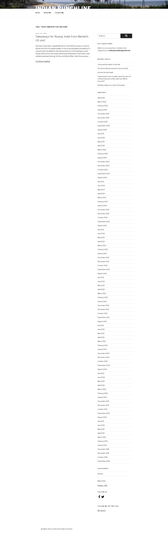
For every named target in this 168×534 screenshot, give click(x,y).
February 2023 (103, 249)
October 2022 (103, 265)
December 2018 (103, 449)
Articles (100, 474)
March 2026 (102, 102)
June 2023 (101, 233)
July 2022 (101, 277)
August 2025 (102, 130)
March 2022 (102, 293)
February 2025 (103, 154)
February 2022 (103, 297)
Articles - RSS (102, 485)
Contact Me (59, 13)
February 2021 (103, 345)
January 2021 (102, 349)
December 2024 (103, 162)
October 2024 (103, 170)
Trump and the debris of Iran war (109, 64)
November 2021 (103, 309)
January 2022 (102, 301)
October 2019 (102, 409)
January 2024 (102, 205)
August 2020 (102, 369)
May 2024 (101, 190)
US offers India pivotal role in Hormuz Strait (113, 68)
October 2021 (102, 313)
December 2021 (103, 305)
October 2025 (103, 122)
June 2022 (101, 281)
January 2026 (102, 110)
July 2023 (101, 229)
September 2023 (104, 221)
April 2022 (101, 289)
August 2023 (102, 225)
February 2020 (103, 393)
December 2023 (103, 210)
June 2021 (101, 329)
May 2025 (101, 142)
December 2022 (103, 257)
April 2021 (101, 337)
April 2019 (101, 433)
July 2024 (101, 182)
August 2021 (102, 321)
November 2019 (103, 405)
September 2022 (104, 269)
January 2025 (102, 158)
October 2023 (103, 217)
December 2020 (104, 353)
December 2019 (103, 401)
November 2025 (103, 118)
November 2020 (104, 357)
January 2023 (102, 253)
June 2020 (101, 377)
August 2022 (102, 273)
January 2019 (102, 445)
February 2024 (103, 201)
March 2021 (102, 341)
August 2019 (102, 417)
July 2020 (101, 373)
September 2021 (104, 317)
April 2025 (101, 146)
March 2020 (102, 389)
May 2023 (101, 237)
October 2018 (102, 457)
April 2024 (101, 193)
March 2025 (102, 150)
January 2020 (102, 397)
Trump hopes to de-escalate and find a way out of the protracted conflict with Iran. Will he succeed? (114, 79)
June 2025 (101, 138)
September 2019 (104, 413)
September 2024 (104, 174)
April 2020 (101, 385)
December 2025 (103, 114)
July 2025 (101, 134)
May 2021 (101, 333)
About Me (47, 13)
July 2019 (101, 421)
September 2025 (104, 126)
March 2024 (102, 197)
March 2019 (102, 437)
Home (37, 13)
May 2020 (101, 381)
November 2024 (103, 166)
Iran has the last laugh (105, 72)
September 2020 (104, 365)
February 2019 (103, 441)
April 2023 (101, 241)
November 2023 (103, 213)
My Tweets (102, 510)
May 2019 (101, 429)
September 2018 (104, 461)
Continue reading (43, 61)
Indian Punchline (63, 8)
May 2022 (101, 285)
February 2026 (103, 106)
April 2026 (101, 98)
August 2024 (102, 177)
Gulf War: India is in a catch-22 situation (111, 85)
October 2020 (103, 361)
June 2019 (101, 425)
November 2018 (103, 453)
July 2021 (101, 325)
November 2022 (103, 261)
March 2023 (102, 245)
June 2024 (101, 185)
